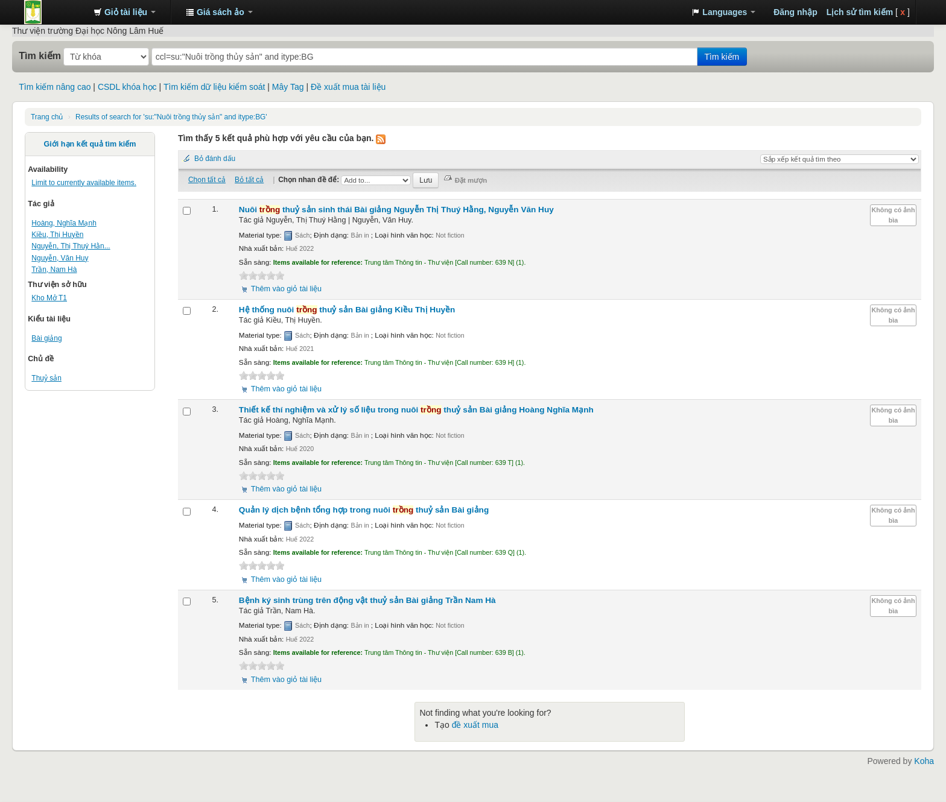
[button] (124, 12)
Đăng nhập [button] (795, 12)
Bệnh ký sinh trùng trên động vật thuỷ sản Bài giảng (367, 600)
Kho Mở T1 (49, 298)
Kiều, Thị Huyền (57, 234)
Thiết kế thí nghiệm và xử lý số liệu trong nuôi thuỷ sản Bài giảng (416, 409)
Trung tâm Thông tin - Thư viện (54, 12)
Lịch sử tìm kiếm (860, 12)
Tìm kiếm (40, 55)
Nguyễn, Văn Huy (59, 258)
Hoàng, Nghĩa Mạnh (63, 223)
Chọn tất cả (207, 179)
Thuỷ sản (46, 378)
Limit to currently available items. (83, 182)
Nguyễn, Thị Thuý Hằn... (70, 246)
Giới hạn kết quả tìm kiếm (90, 144)
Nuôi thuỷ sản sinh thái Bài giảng (396, 209)
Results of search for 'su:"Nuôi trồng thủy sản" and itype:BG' (171, 117)
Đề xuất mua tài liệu (348, 87)
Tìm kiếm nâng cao (54, 87)
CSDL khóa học (127, 87)
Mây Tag (288, 87)
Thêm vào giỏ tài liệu (286, 289)
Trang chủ (47, 117)
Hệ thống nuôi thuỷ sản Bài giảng (347, 309)
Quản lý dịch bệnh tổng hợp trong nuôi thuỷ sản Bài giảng (364, 509)
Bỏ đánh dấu (214, 158)
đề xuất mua (475, 725)
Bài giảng (46, 338)
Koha (924, 761)
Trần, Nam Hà (54, 269)
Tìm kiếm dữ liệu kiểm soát (214, 87)
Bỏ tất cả (249, 179)
